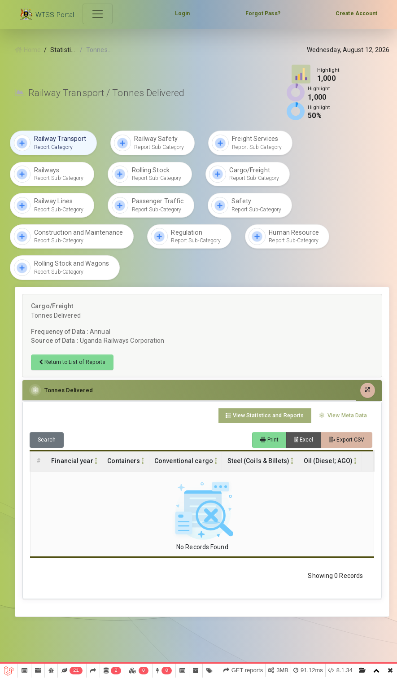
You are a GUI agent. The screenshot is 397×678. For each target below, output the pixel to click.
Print (269, 440)
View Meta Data (343, 415)
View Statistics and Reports (265, 415)
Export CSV (346, 440)
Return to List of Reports (72, 362)
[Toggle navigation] (98, 14)
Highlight (328, 70)
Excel (304, 440)
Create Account (356, 13)
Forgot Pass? (262, 13)
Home (28, 49)
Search (47, 440)
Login (182, 13)
